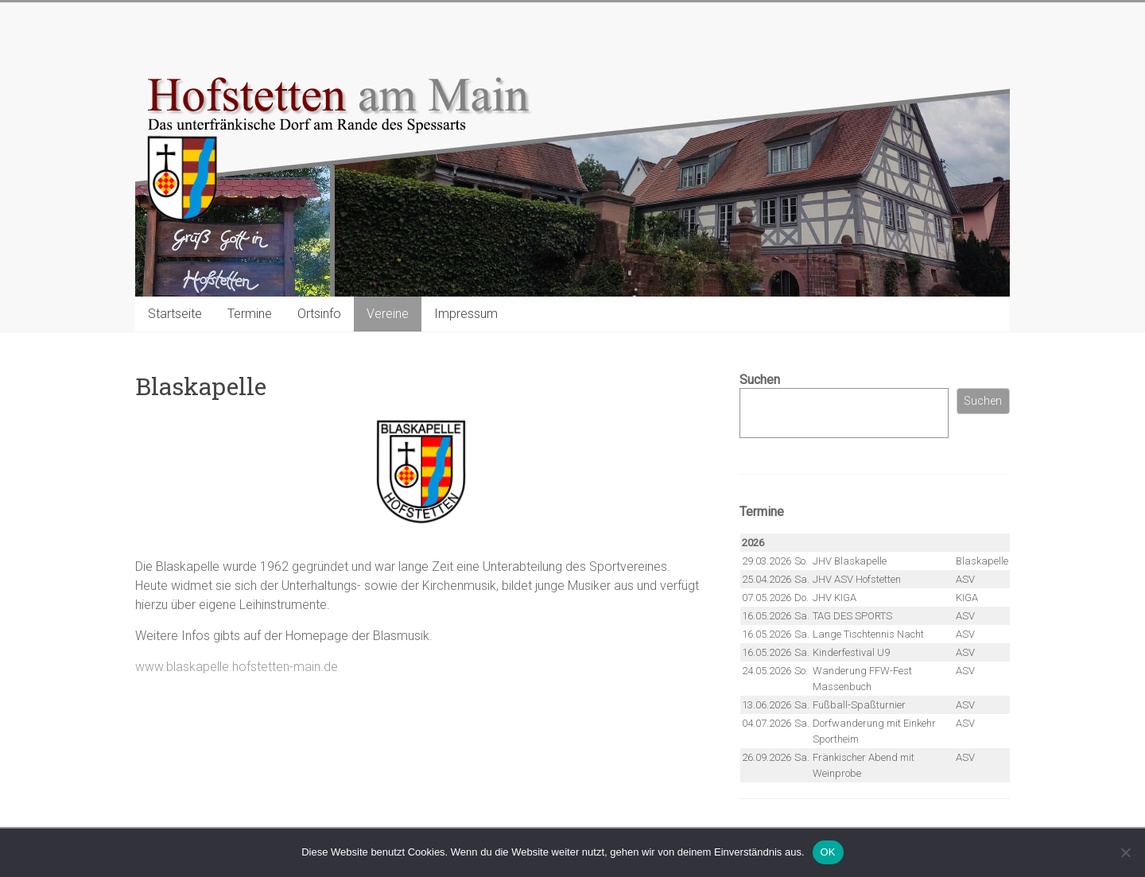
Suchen (759, 379)
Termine (249, 313)
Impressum (466, 313)
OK (828, 852)
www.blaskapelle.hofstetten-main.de (236, 666)
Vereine (388, 313)
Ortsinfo (319, 313)
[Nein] (1125, 852)
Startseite (175, 313)
